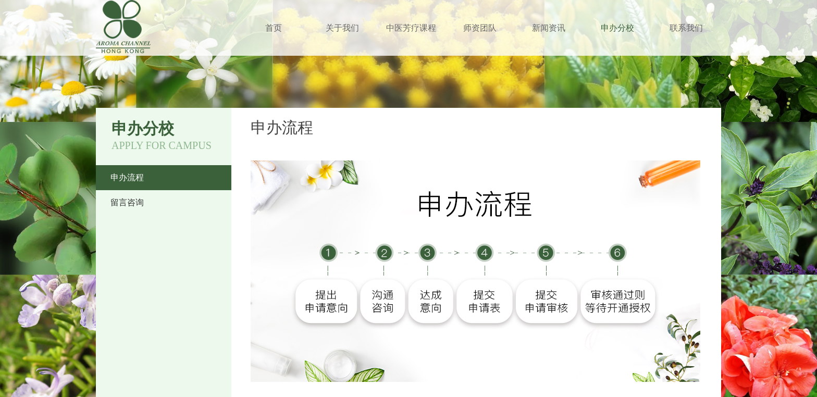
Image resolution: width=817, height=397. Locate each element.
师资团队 (480, 27)
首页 (273, 27)
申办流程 (127, 177)
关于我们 (342, 27)
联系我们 (686, 27)
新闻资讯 (548, 27)
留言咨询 (127, 202)
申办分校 (617, 27)
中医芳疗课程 (411, 27)
